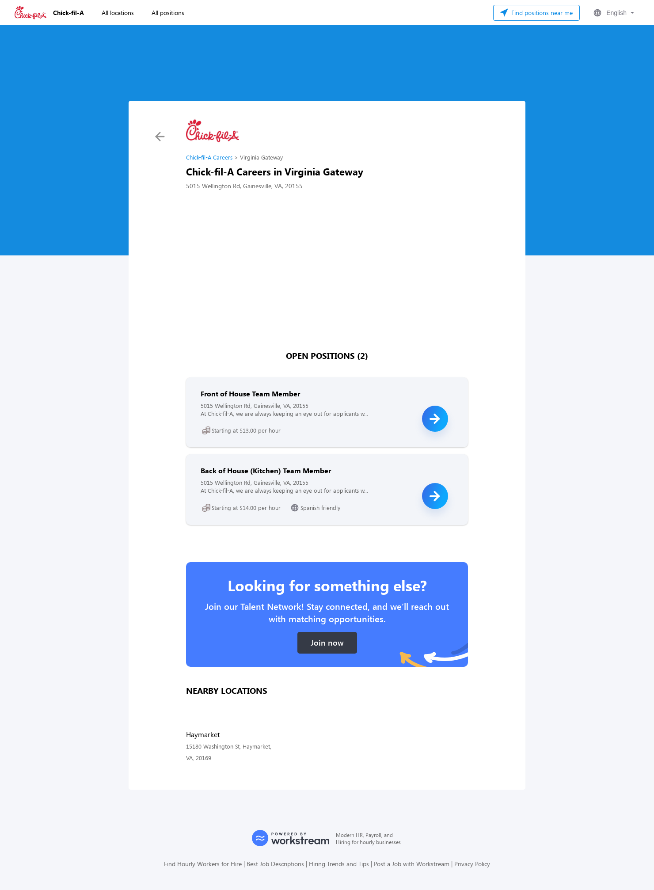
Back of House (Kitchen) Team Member (266, 470)
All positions (168, 12)
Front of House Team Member (250, 393)
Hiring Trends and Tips (339, 864)
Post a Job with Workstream (411, 864)
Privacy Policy (472, 864)
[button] (612, 12)
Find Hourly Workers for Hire (203, 864)
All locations (118, 12)
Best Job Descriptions (275, 864)
